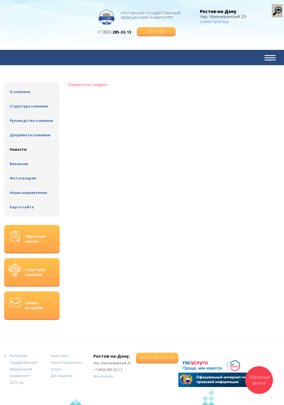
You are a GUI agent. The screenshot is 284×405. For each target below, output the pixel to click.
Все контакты (103, 376)
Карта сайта (22, 206)
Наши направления (28, 192)
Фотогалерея (23, 178)
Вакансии (19, 163)
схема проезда (214, 21)
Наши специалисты (66, 362)
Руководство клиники (31, 120)
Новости (18, 149)
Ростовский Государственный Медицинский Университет (150, 15)
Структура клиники (29, 106)
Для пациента (61, 375)
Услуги (56, 369)
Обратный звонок (156, 32)
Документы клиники (30, 134)
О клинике (20, 91)
